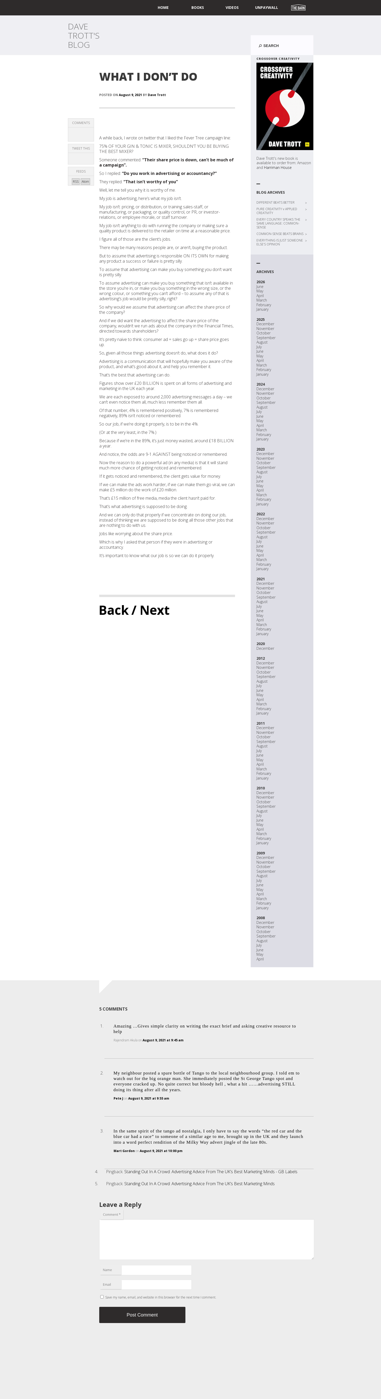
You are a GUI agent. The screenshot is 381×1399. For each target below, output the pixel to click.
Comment (112, 1214)
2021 (260, 578)
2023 (260, 449)
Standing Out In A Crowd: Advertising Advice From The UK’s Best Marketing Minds (199, 1184)
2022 (260, 513)
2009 (260, 853)
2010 (260, 788)
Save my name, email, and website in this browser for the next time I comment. (160, 1297)
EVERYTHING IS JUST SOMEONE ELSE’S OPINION (279, 242)
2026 (260, 281)
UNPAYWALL (266, 7)
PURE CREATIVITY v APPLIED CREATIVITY (276, 211)
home (163, 7)
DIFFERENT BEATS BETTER (275, 202)
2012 (260, 658)
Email (107, 1284)
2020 (260, 643)
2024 (260, 384)
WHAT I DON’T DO (148, 76)
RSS (76, 181)
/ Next (150, 609)
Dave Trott (157, 95)
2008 (260, 917)
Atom (85, 181)
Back (114, 609)
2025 (260, 319)
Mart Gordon (124, 1151)
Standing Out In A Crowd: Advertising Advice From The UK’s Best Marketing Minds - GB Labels (210, 1171)
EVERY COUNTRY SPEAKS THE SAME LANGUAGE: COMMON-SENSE (278, 223)
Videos (232, 7)
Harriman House (278, 167)
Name (107, 1269)
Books (197, 7)
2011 (260, 723)
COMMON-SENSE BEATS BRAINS (279, 234)
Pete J (118, 1098)
